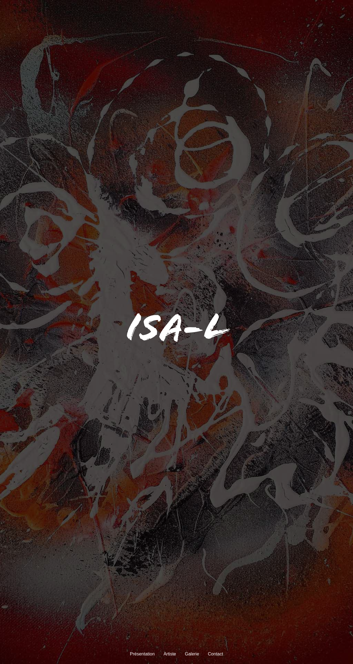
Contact (215, 654)
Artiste (170, 654)
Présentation (142, 654)
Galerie (192, 654)
